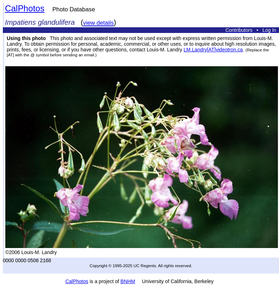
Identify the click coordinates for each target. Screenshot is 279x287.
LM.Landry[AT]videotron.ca (213, 49)
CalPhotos (25, 8)
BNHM (127, 281)
